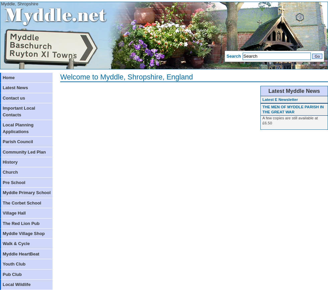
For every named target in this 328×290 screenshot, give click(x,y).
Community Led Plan (24, 152)
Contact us (14, 98)
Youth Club (14, 264)
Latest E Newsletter (280, 100)
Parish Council (18, 141)
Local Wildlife (16, 284)
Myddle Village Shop (24, 233)
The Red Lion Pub (21, 223)
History (10, 162)
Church (10, 172)
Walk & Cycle (16, 243)
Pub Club (12, 274)
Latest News (15, 87)
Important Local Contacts (19, 111)
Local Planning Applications (18, 128)
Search (234, 56)
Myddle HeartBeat (21, 253)
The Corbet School (22, 203)
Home (9, 77)
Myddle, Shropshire (19, 3)
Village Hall (14, 213)
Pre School (14, 182)
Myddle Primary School (27, 192)
